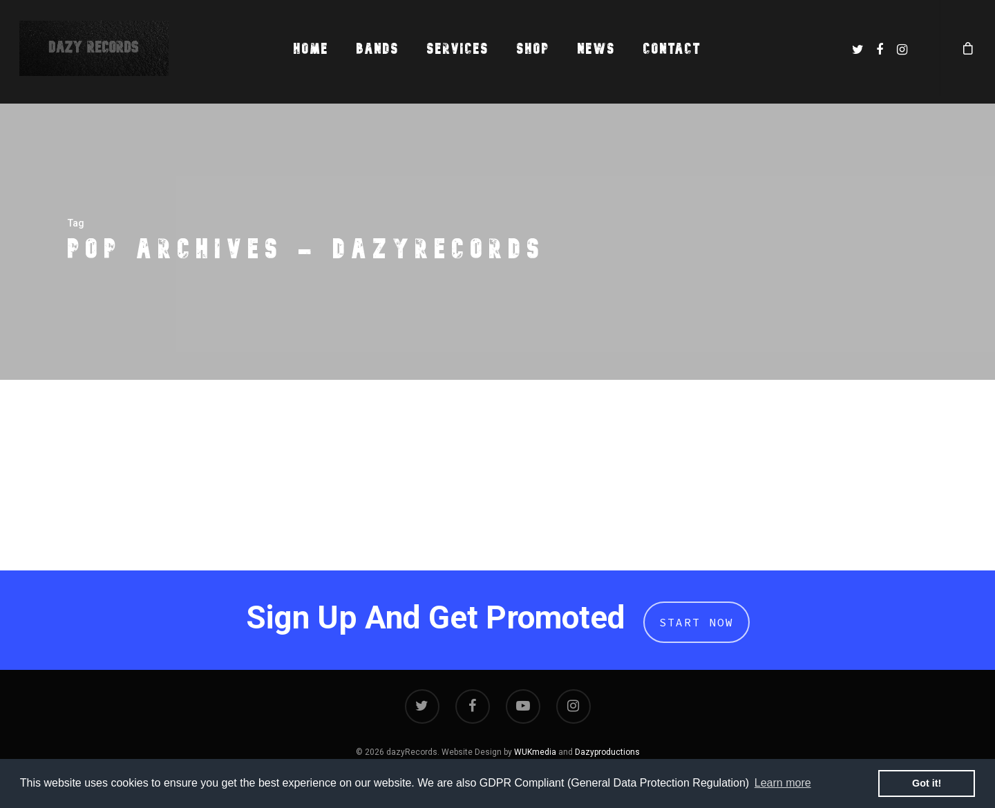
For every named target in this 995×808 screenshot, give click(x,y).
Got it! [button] (926, 783)
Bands (378, 48)
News (597, 48)
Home (311, 48)
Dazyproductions (607, 752)
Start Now (696, 622)
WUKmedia (535, 752)
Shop (533, 48)
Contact (672, 48)
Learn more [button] (783, 783)
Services (458, 48)
